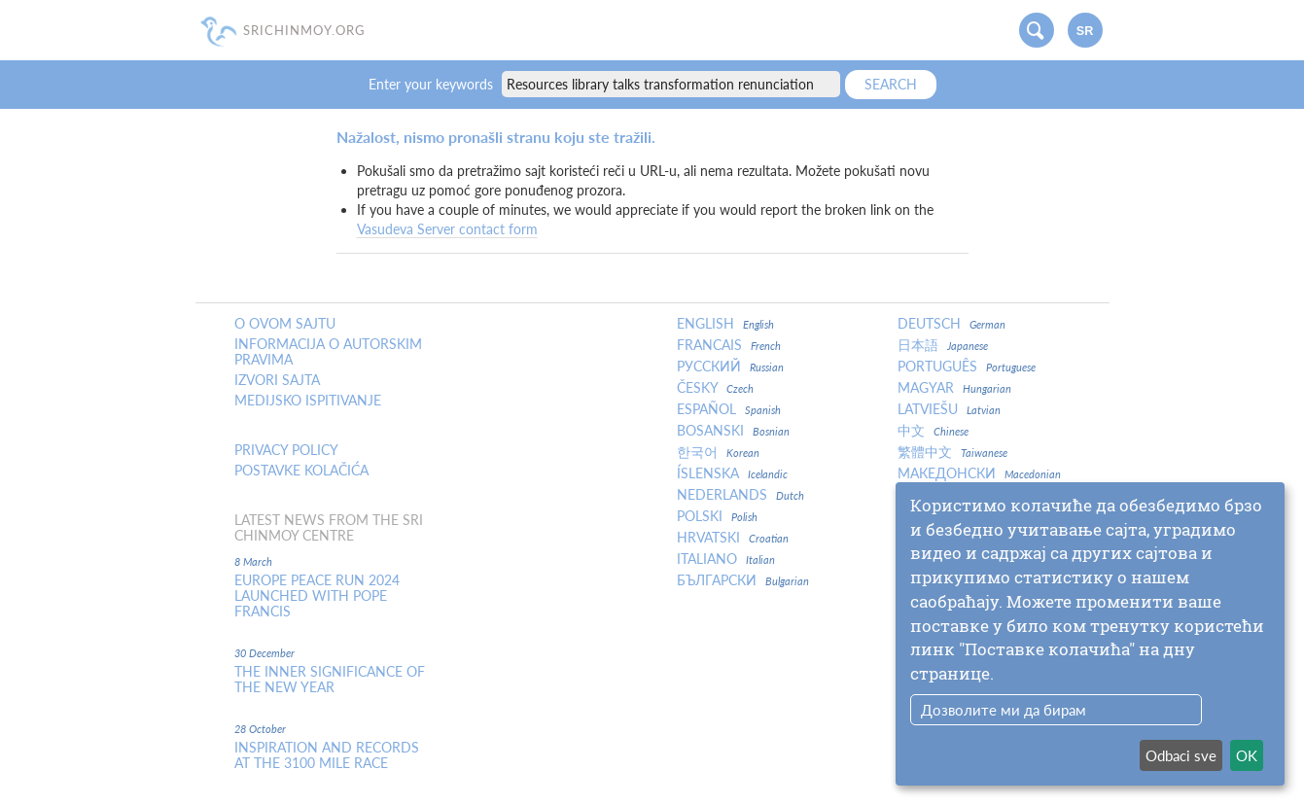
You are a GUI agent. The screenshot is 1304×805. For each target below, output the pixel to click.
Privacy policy (286, 450)
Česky (715, 388)
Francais (729, 345)
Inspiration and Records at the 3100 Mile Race (326, 755)
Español (729, 409)
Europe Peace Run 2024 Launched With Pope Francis (317, 596)
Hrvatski (733, 537)
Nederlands (740, 495)
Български (743, 580)
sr (1085, 31)
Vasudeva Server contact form (447, 229)
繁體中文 (952, 452)
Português (967, 366)
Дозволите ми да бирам (1003, 709)
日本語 (943, 345)
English (725, 324)
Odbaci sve (1180, 755)
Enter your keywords (433, 84)
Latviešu (949, 409)
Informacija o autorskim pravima (328, 352)
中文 (933, 430)
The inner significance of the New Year (329, 679)
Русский (730, 366)
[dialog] (1090, 634)
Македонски (979, 473)
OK (1246, 755)
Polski (717, 516)
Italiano (726, 559)
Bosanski (733, 430)
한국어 (718, 452)
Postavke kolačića (301, 470)
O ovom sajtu (284, 324)
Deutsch (951, 324)
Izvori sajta (277, 380)
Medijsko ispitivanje (307, 400)
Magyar (954, 388)
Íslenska (732, 473)
